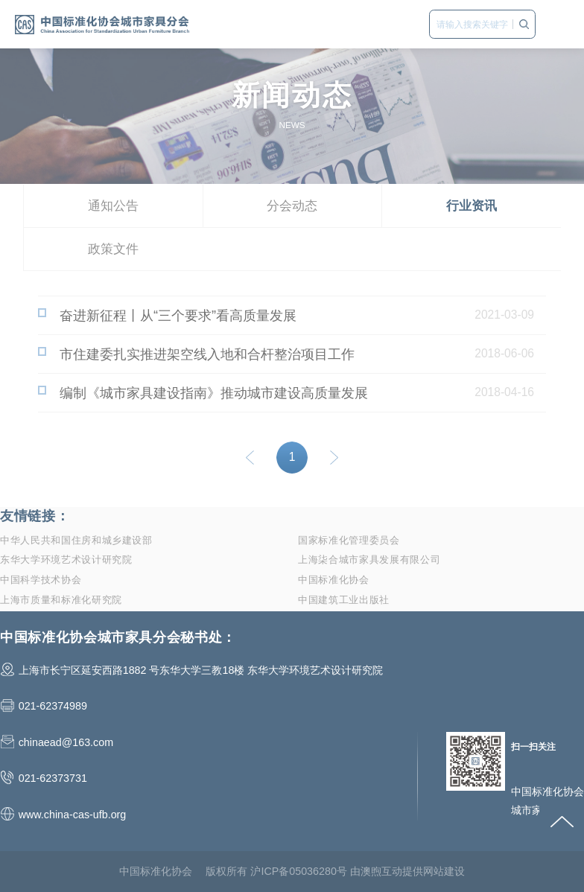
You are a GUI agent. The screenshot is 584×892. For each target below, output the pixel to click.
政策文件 (113, 249)
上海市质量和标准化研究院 (61, 599)
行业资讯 (471, 206)
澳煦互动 (381, 871)
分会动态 (292, 206)
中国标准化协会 (333, 579)
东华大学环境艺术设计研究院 (66, 559)
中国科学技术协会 (40, 579)
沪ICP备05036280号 (298, 871)
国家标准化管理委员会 (349, 540)
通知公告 (113, 206)
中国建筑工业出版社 (344, 599)
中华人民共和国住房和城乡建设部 (76, 540)
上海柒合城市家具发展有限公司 (369, 559)
